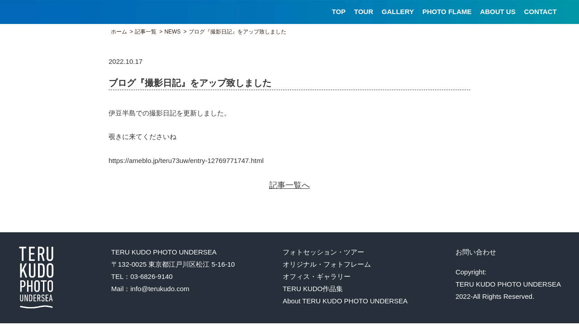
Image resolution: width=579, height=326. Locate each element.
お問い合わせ (476, 252)
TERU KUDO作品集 (313, 288)
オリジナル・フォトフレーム (327, 264)
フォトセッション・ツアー (323, 252)
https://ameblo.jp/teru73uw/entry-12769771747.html (186, 160)
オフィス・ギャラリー (317, 276)
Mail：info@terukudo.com (150, 288)
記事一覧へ (289, 185)
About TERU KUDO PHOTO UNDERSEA (345, 301)
